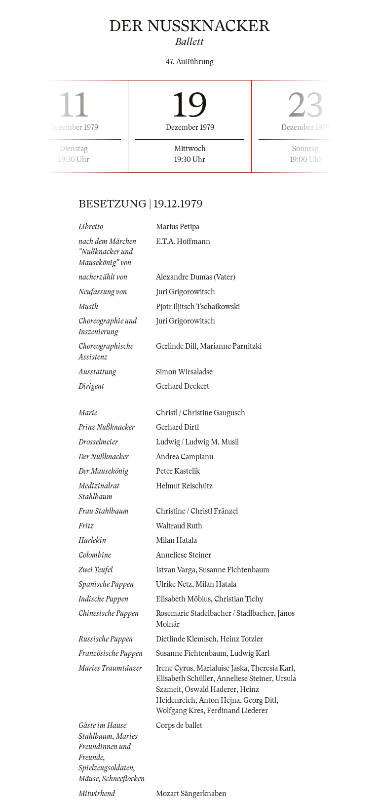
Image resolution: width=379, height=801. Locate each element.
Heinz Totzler (241, 639)
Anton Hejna (219, 700)
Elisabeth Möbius (183, 599)
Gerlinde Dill (176, 346)
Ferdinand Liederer (237, 711)
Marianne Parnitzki (231, 346)
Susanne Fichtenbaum (234, 570)
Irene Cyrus (174, 668)
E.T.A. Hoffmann (183, 241)
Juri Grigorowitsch (185, 292)
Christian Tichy (239, 599)
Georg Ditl (259, 700)
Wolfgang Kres (179, 711)
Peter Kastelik (178, 471)
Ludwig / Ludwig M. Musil (197, 442)
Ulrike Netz (174, 584)
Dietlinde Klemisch (186, 639)
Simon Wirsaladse (184, 372)
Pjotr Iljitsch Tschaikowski (198, 307)
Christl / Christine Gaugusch (200, 413)
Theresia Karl (272, 668)
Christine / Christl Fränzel (197, 511)
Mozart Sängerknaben (191, 794)
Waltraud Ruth (179, 526)
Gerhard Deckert (182, 386)
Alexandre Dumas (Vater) (195, 277)
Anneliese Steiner (183, 555)
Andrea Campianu (184, 457)
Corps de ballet (179, 725)
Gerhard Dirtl (177, 427)
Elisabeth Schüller (184, 678)
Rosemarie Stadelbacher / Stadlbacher (215, 613)
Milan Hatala (176, 540)
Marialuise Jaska (221, 668)
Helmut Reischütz (184, 486)
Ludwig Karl (249, 653)
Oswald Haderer (210, 689)
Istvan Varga (175, 570)
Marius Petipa (177, 227)
